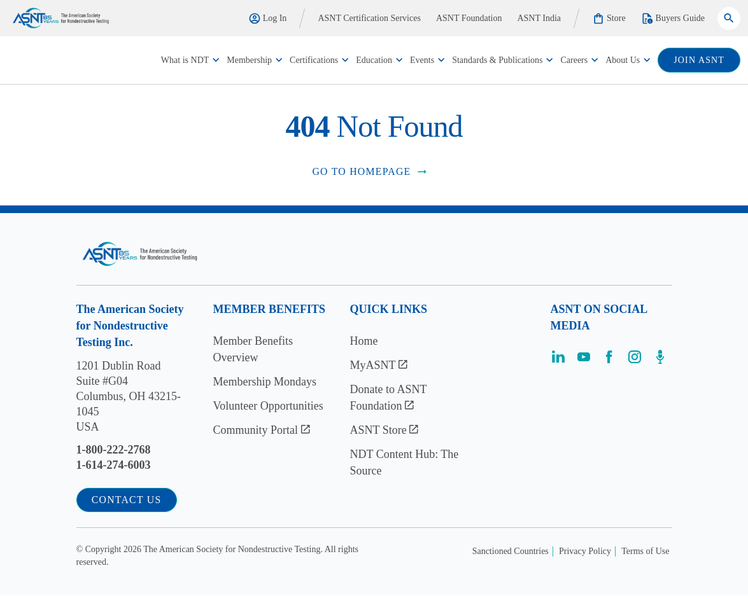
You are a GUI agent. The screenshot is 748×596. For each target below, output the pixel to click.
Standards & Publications (497, 60)
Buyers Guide (673, 18)
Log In (267, 18)
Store (609, 18)
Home (364, 341)
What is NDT (185, 60)
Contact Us (127, 500)
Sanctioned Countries (510, 552)
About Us (622, 60)
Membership (249, 60)
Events (422, 60)
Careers (574, 60)
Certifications (314, 60)
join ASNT (699, 60)
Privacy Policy (585, 552)
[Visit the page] (558, 361)
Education (374, 60)
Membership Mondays (264, 381)
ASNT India (539, 18)
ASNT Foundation (469, 18)
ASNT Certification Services (369, 18)
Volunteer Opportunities (268, 405)
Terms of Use (645, 552)
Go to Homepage (369, 171)
